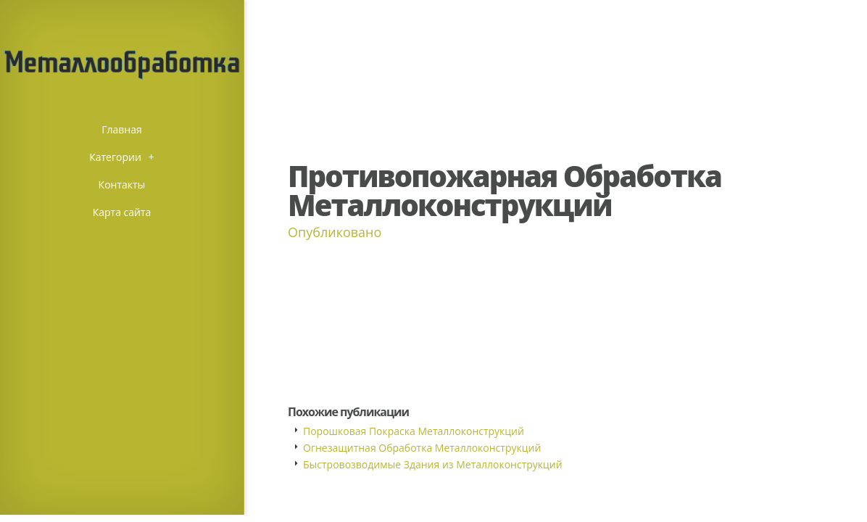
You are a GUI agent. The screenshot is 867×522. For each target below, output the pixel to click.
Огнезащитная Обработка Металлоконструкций (422, 448)
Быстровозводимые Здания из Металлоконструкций (433, 464)
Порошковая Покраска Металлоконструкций (413, 431)
